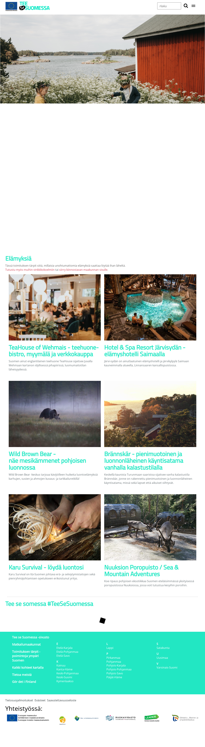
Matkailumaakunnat (26, 644)
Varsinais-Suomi (167, 667)
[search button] (186, 5)
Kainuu (60, 665)
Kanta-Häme (64, 669)
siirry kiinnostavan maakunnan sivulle (83, 270)
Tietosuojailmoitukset (19, 700)
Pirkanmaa (113, 658)
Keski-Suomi (64, 677)
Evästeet (40, 700)
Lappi (109, 648)
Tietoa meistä (22, 675)
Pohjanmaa (113, 662)
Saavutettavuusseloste (61, 700)
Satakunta (163, 648)
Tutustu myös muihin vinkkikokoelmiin (30, 270)
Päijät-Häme (114, 677)
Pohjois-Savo (114, 673)
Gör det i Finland (24, 682)
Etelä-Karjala (64, 648)
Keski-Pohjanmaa (67, 673)
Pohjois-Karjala (116, 665)
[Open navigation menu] (193, 6)
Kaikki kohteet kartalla (27, 667)
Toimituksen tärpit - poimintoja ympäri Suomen (26, 656)
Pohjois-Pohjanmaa (118, 669)
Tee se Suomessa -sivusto (30, 637)
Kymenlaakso (65, 681)
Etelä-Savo (63, 656)
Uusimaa (162, 658)
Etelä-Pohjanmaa (67, 652)
